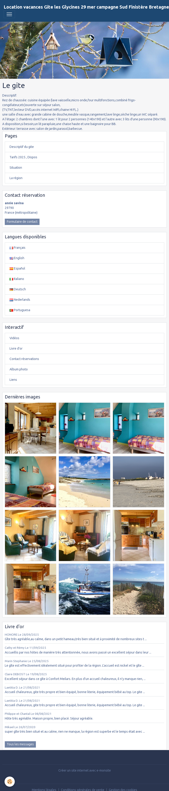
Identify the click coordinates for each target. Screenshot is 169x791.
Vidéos (14, 338)
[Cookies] (10, 782)
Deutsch (18, 289)
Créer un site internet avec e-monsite (84, 770)
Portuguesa (20, 310)
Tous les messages (20, 744)
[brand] (86, 7)
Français (17, 247)
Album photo (19, 369)
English (17, 258)
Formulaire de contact (22, 221)
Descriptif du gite (22, 147)
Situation (16, 167)
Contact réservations (24, 359)
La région (16, 178)
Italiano (17, 279)
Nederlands (20, 299)
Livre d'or (16, 348)
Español (17, 268)
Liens (13, 379)
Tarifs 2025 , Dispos (23, 157)
